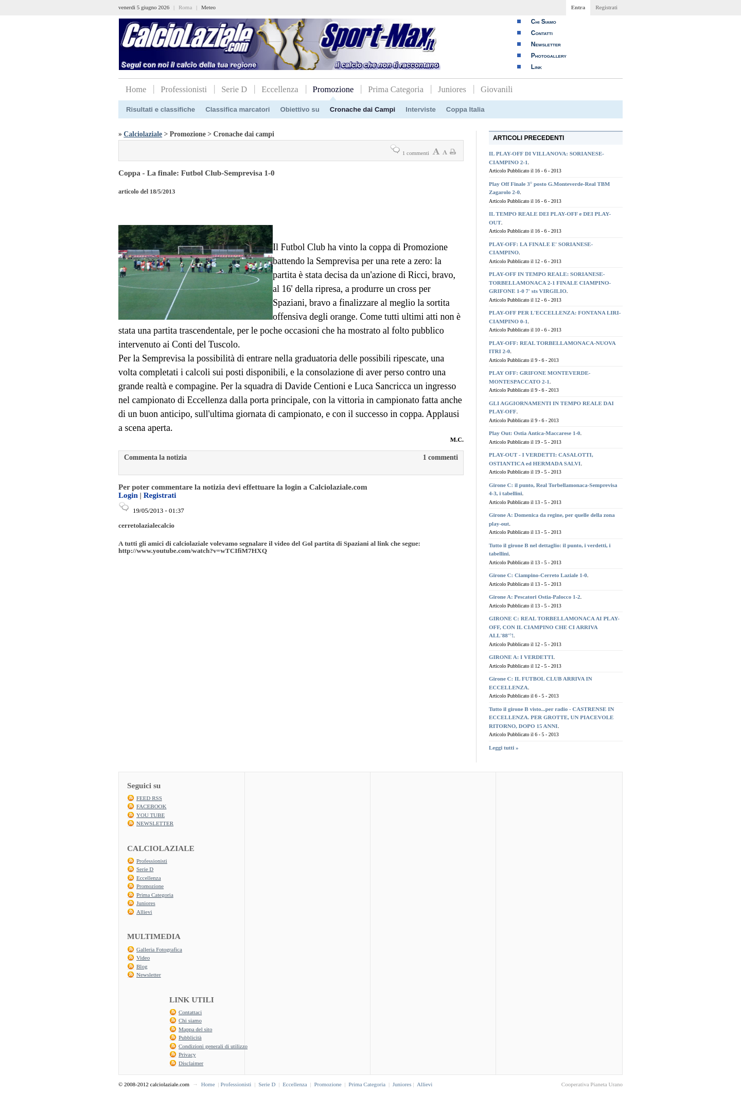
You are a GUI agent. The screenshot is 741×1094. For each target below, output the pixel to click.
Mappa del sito (195, 1029)
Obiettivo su (300, 109)
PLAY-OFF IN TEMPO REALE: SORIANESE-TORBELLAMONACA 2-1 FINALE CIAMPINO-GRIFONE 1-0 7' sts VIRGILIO (550, 282)
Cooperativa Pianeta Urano (592, 1084)
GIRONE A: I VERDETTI (521, 657)
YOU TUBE (150, 815)
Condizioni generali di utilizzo (213, 1046)
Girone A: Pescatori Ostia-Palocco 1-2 (534, 597)
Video (143, 957)
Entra (578, 7)
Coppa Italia (465, 109)
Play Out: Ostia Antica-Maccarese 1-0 (534, 433)
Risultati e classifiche (160, 109)
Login (128, 495)
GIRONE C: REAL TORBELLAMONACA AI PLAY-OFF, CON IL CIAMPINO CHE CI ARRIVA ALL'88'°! (554, 626)
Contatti (542, 33)
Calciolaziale (142, 134)
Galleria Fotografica (159, 949)
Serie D (234, 89)
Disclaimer (191, 1063)
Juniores (452, 89)
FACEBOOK (151, 806)
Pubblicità (190, 1037)
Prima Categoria (396, 89)
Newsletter (546, 44)
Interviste (420, 109)
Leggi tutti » (503, 747)
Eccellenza (279, 89)
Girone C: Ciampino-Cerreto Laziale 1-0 (538, 575)
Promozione (333, 89)
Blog (141, 966)
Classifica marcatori (237, 109)
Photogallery (549, 55)
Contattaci (190, 1012)
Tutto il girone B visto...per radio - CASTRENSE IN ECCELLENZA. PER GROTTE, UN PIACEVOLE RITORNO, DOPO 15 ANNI (551, 717)
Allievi (144, 912)
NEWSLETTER (154, 823)
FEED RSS (149, 798)
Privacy (187, 1054)
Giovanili (497, 89)
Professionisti (184, 89)
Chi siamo (190, 1020)
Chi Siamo (543, 21)
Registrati (606, 7)
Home (136, 89)
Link (536, 67)
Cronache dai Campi (363, 109)
